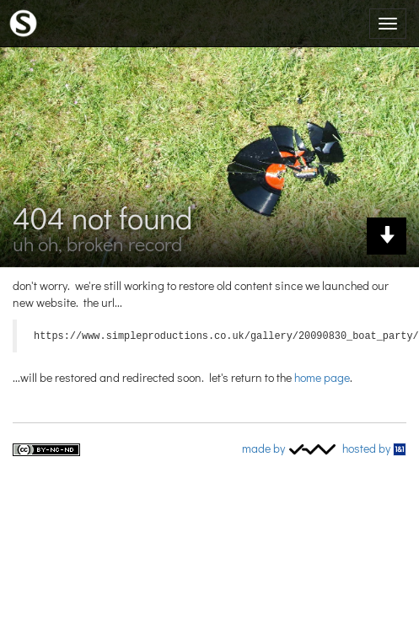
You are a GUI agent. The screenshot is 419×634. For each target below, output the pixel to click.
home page (322, 376)
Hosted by (374, 446)
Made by (289, 446)
